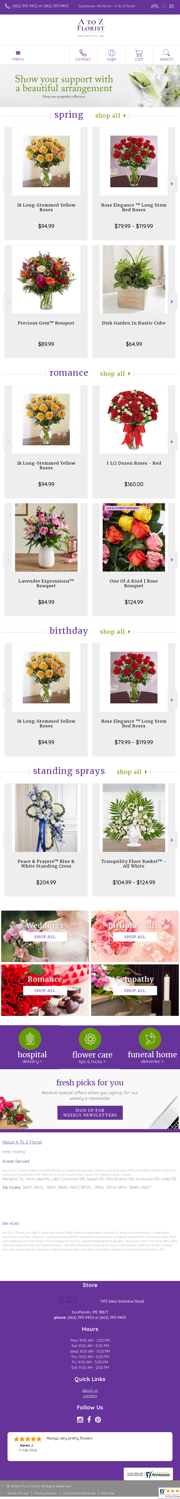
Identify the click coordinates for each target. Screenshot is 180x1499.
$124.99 (134, 601)
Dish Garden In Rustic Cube (134, 323)
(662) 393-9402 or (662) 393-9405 (40, 6)
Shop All (108, 115)
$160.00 (133, 484)
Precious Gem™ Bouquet (46, 323)
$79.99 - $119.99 (134, 226)
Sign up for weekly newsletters (90, 1112)
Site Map (107, 1493)
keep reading (13, 1151)
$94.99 (46, 226)
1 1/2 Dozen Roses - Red (133, 463)
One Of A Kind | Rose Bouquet (134, 583)
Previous (7, 184)
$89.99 (46, 343)
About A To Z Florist (22, 1142)
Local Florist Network (78, 1493)
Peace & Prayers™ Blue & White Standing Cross (46, 864)
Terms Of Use (17, 1493)
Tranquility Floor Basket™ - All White (133, 864)
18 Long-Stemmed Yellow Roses (46, 207)
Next (173, 184)
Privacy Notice (45, 1493)
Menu (18, 59)
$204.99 (46, 882)
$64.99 (134, 343)
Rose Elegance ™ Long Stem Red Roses (134, 207)
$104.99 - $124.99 (134, 882)
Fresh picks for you (90, 1089)
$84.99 (46, 601)
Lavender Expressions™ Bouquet (46, 583)
